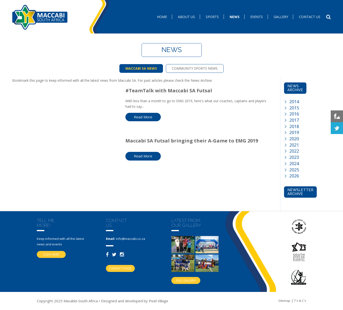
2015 (294, 108)
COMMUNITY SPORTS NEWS (195, 68)
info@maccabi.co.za (130, 238)
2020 (294, 139)
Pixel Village (158, 300)
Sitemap (284, 300)
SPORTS (212, 16)
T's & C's (300, 300)
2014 (294, 101)
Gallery (281, 16)
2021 (294, 145)
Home (162, 16)
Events (256, 16)
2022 (294, 151)
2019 (294, 132)
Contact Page (120, 268)
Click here (51, 254)
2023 (294, 157)
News (234, 16)
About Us (186, 16)
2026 (294, 176)
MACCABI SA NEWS (141, 68)
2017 (294, 120)
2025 (294, 170)
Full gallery (186, 280)
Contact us (309, 16)
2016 (294, 114)
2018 (294, 126)
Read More (143, 117)
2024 (294, 163)
